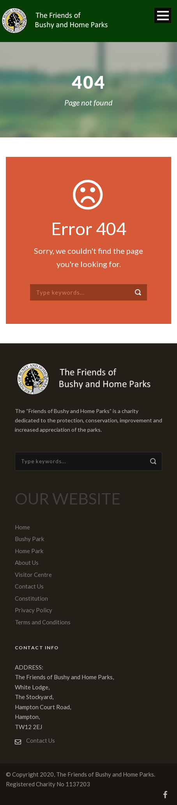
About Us (27, 562)
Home (22, 527)
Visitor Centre (33, 574)
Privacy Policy (33, 609)
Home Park (29, 550)
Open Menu (162, 15)
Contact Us (29, 586)
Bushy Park (29, 538)
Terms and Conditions (43, 622)
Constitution (31, 598)
